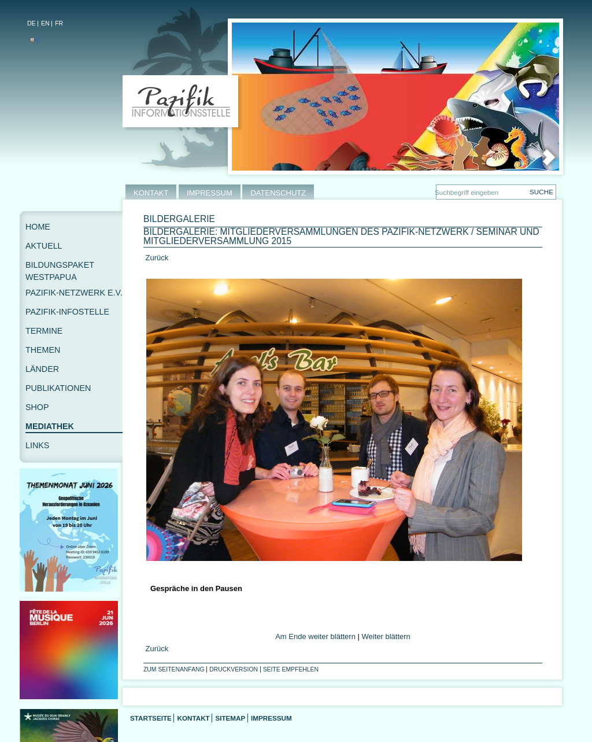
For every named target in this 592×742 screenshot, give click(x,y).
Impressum (271, 718)
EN (45, 23)
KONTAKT (151, 193)
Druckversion (233, 669)
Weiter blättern (386, 636)
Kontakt (193, 718)
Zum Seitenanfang (174, 669)
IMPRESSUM (209, 193)
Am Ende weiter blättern (315, 636)
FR (59, 23)
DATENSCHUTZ (278, 193)
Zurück (155, 257)
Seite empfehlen (291, 669)
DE (31, 23)
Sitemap (230, 718)
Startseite (151, 718)
